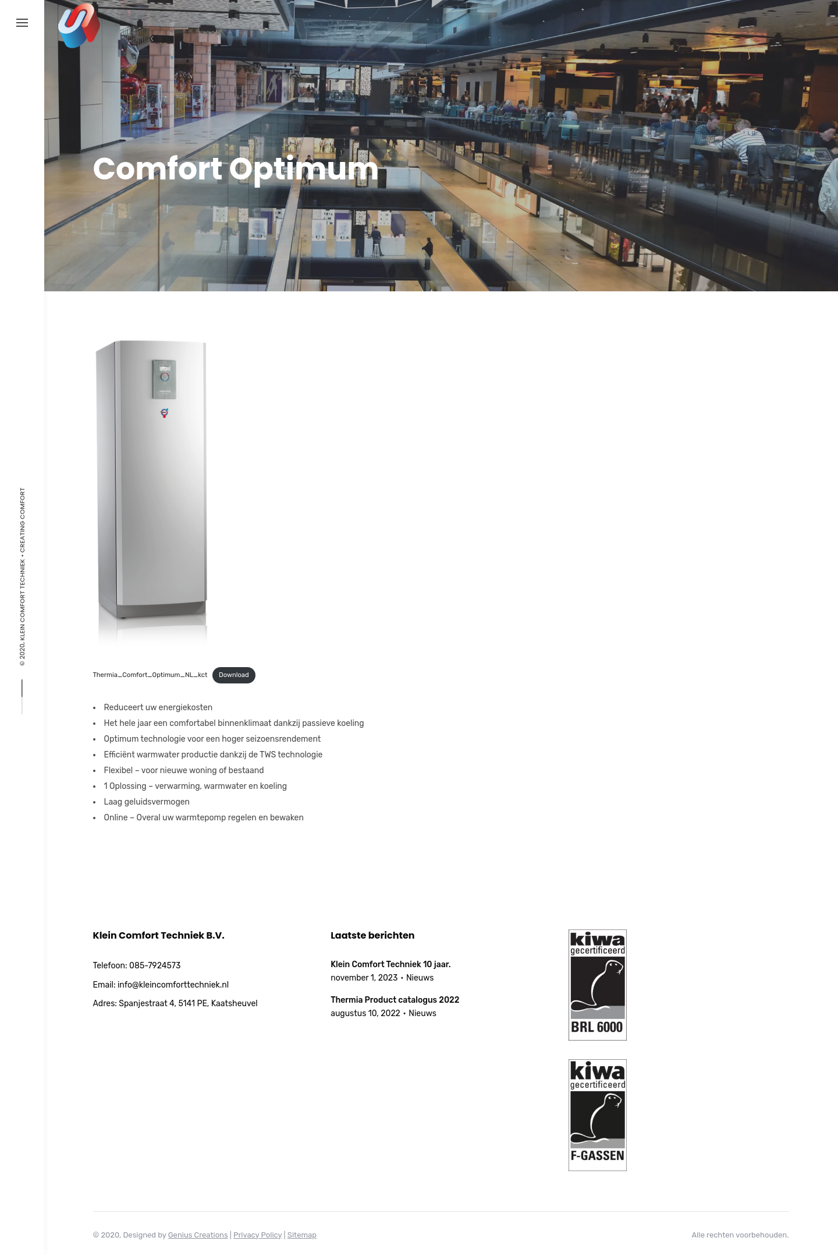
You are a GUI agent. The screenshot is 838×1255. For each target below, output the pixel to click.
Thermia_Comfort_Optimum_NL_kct (150, 675)
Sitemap (302, 1235)
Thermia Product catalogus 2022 (395, 1000)
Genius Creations (198, 1235)
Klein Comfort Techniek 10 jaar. (390, 965)
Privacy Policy (257, 1235)
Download (234, 675)
